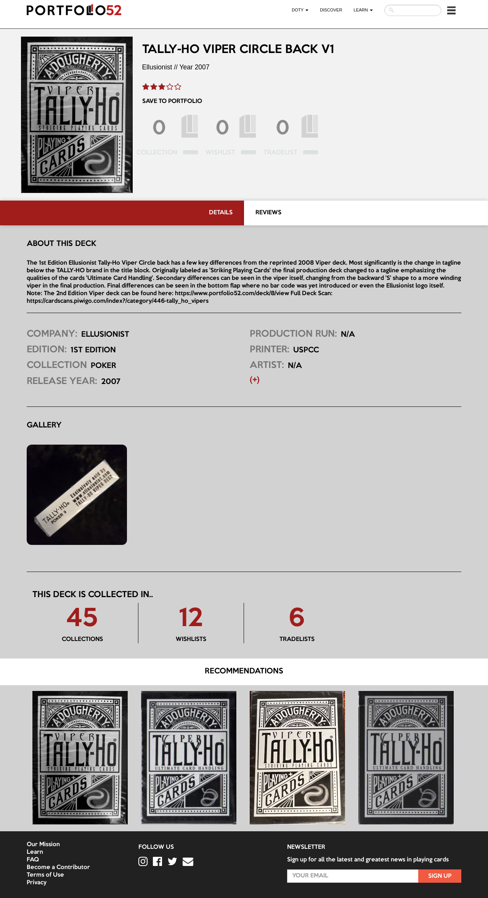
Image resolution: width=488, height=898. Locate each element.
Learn (35, 852)
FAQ (33, 860)
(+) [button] (255, 380)
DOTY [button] (300, 10)
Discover (331, 10)
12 (191, 619)
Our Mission (43, 844)
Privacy (37, 882)
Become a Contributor (58, 867)
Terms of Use (45, 875)
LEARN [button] (363, 10)
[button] (451, 10)
